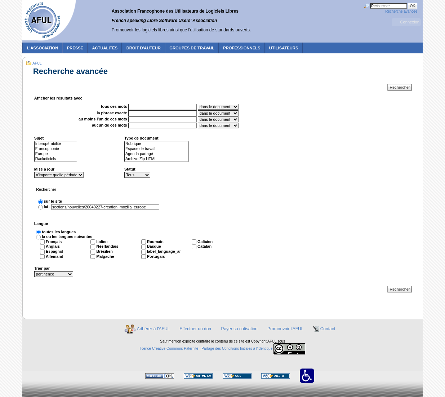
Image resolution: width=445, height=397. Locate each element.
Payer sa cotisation (239, 328)
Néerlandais (107, 246)
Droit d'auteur (143, 48)
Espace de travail (156, 148)
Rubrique (156, 143)
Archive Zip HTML (156, 159)
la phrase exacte (112, 113)
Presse (75, 48)
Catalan (204, 246)
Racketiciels (56, 159)
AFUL (37, 63)
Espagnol (54, 251)
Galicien (205, 241)
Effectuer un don (195, 328)
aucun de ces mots (109, 125)
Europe (56, 153)
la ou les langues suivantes (67, 236)
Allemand (54, 256)
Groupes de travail (191, 48)
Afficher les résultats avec (58, 98)
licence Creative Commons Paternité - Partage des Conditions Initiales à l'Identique (206, 348)
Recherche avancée (401, 11)
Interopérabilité (56, 143)
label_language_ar (164, 251)
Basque (154, 246)
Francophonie (56, 148)
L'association (42, 48)
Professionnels (241, 48)
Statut (129, 169)
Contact (327, 328)
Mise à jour (44, 169)
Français (54, 241)
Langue (41, 223)
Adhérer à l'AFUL (153, 328)
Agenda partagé (156, 153)
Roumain (155, 241)
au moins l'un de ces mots (103, 119)
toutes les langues (59, 232)
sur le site (53, 201)
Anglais (53, 246)
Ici (46, 206)
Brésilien (104, 251)
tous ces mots (114, 107)
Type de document (141, 138)
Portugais (156, 256)
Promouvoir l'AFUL (285, 328)
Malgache (105, 256)
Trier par (42, 268)
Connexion (409, 22)
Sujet (39, 138)
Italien (101, 241)
